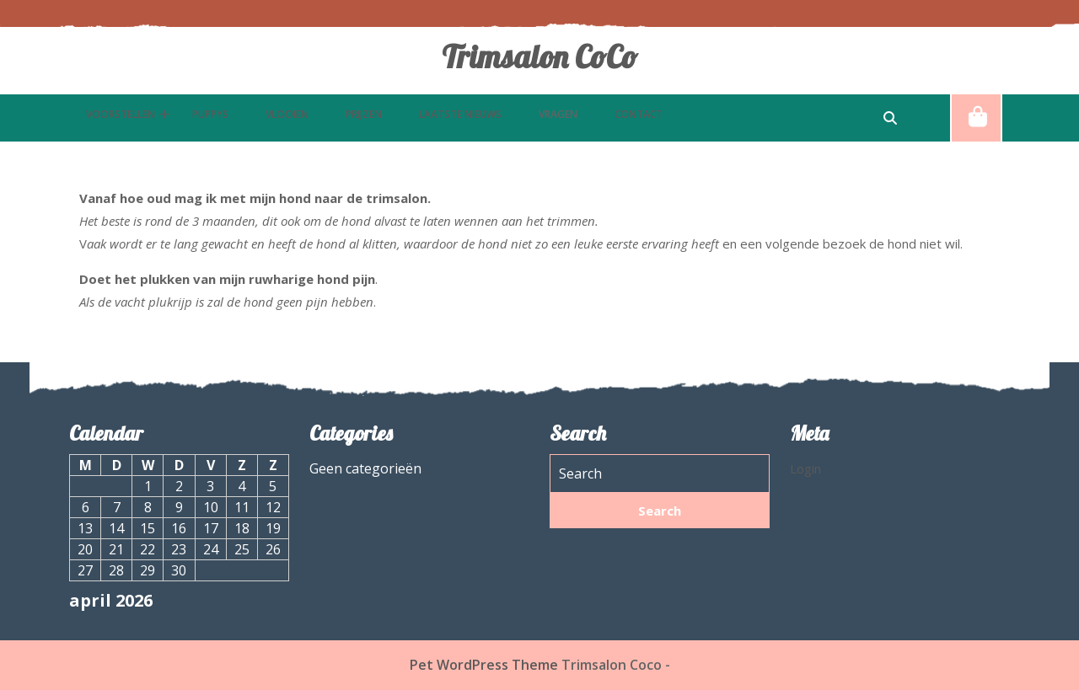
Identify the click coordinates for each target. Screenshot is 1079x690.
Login (805, 468)
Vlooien (287, 114)
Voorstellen (120, 114)
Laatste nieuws (460, 114)
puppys (210, 114)
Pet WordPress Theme (484, 664)
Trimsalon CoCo (539, 56)
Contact (639, 114)
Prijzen (364, 114)
